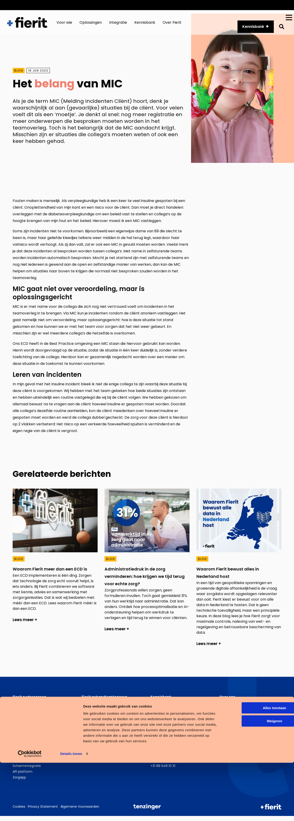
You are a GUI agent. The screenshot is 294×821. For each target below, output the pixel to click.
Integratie (118, 25)
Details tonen (71, 812)
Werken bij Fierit (231, 713)
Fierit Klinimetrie (25, 719)
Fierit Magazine (162, 730)
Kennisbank (144, 25)
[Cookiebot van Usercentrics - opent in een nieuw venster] (30, 812)
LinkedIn (230, 753)
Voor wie (64, 25)
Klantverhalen (161, 725)
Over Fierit (172, 25)
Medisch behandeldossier (33, 725)
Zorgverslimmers (232, 719)
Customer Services (186, 5)
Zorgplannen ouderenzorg (33, 707)
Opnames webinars (166, 719)
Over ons (249, 5)
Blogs (154, 713)
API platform (221, 5)
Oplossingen (90, 25)
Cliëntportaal (23, 713)
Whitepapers (160, 707)
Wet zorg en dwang (28, 730)
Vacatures (273, 5)
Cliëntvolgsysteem (97, 753)
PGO (16, 753)
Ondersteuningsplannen (101, 707)
